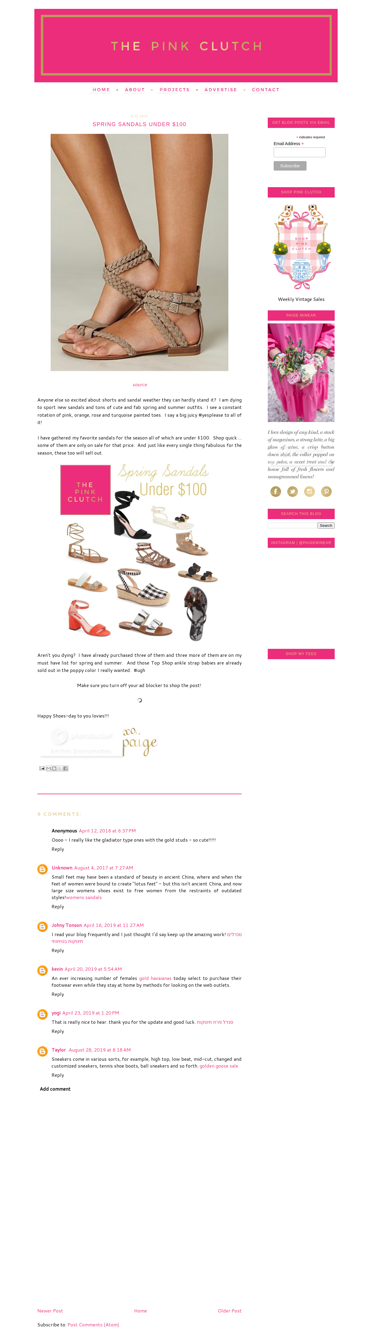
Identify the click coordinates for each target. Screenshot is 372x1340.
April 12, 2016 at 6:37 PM (107, 830)
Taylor (59, 1049)
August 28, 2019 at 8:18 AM (100, 1049)
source (139, 384)
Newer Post (50, 1310)
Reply (58, 848)
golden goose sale (219, 1065)
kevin (57, 968)
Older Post (230, 1310)
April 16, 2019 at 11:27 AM (114, 925)
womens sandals (84, 897)
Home (140, 1310)
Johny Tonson (67, 925)
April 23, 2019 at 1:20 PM (90, 1012)
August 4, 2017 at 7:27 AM (103, 867)
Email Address (289, 144)
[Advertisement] (81, 1264)
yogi (56, 1012)
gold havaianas (155, 978)
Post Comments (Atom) (93, 1324)
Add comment (55, 1088)
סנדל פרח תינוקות (215, 1021)
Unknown (62, 867)
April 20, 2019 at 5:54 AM (93, 968)
